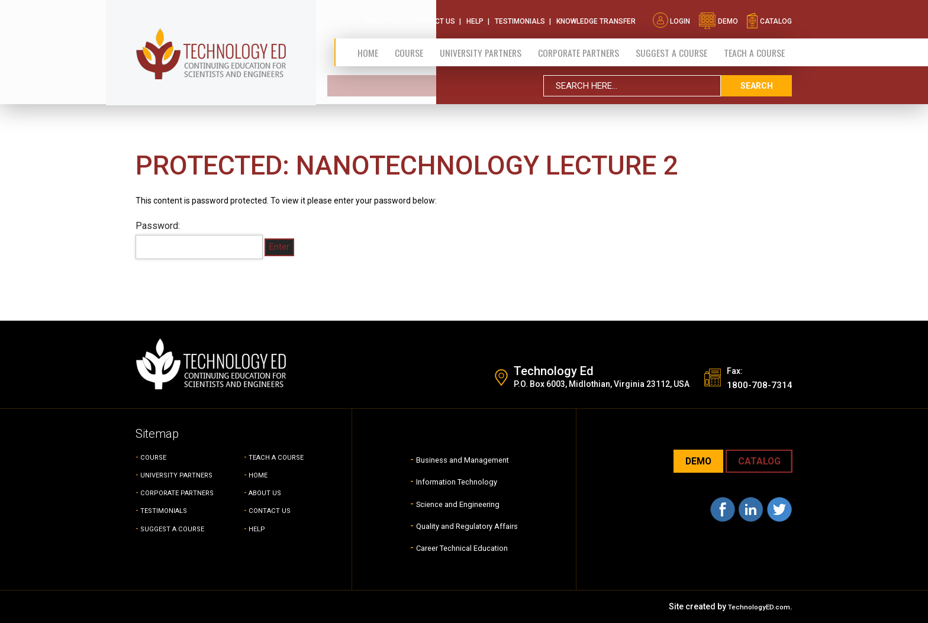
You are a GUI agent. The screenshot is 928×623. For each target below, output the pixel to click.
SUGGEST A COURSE (671, 48)
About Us (382, 18)
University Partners (477, 48)
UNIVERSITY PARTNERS (184, 474)
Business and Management (462, 459)
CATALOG (755, 462)
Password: (199, 239)
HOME (260, 474)
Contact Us (433, 18)
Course (405, 48)
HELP (258, 528)
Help (475, 18)
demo (718, 18)
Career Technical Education (462, 547)
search (756, 82)
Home (367, 48)
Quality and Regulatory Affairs (467, 525)
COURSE (156, 456)
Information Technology (454, 480)
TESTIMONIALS (169, 510)
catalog (769, 18)
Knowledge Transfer (596, 18)
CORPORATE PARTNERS (577, 48)
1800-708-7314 (752, 384)
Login (671, 18)
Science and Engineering (456, 503)
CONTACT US (274, 510)
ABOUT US (269, 492)
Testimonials (520, 18)
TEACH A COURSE (754, 48)
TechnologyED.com (752, 606)
